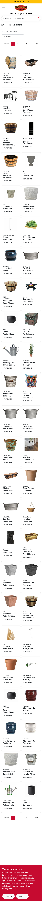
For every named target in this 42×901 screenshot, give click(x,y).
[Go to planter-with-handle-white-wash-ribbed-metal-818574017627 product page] (31, 767)
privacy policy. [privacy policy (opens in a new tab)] (12, 883)
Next (36, 44)
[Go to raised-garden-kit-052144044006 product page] (31, 232)
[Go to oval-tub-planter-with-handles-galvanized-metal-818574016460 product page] (31, 263)
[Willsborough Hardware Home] (21, 8)
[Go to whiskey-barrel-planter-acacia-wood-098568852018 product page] (11, 137)
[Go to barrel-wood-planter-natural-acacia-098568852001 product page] (31, 104)
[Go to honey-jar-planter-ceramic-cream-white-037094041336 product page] (31, 736)
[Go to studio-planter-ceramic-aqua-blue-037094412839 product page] (11, 263)
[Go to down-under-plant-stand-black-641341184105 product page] (31, 295)
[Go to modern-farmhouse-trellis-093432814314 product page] (31, 137)
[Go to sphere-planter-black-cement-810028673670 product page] (11, 327)
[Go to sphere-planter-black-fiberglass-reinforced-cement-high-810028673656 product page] (11, 704)
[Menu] (3, 6)
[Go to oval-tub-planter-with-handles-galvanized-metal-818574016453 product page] (11, 514)
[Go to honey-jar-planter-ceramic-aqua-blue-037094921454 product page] (11, 736)
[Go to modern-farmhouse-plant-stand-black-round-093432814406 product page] (11, 546)
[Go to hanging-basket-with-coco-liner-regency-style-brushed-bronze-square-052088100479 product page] (31, 514)
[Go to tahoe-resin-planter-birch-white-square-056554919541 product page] (11, 201)
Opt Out (22, 896)
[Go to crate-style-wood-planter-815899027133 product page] (31, 546)
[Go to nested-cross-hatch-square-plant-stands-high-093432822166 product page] (11, 104)
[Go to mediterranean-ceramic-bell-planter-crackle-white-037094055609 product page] (11, 767)
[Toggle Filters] (39, 36)
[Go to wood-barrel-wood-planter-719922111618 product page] (11, 295)
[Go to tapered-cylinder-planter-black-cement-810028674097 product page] (31, 797)
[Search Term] (21, 18)
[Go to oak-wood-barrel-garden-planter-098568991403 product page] (31, 71)
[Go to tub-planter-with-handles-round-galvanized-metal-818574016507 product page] (31, 421)
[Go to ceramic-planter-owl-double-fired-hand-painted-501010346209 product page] (31, 389)
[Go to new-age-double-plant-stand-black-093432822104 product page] (31, 452)
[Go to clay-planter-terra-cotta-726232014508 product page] (11, 672)
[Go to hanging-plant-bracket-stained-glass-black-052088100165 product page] (31, 672)
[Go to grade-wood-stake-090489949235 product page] (11, 641)
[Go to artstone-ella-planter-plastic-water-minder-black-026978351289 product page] (31, 577)
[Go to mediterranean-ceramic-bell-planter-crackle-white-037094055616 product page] (31, 201)
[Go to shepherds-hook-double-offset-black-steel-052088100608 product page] (31, 641)
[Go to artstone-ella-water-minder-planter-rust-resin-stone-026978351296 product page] (11, 609)
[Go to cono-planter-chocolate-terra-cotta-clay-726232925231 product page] (31, 483)
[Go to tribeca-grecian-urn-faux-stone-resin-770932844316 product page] (31, 169)
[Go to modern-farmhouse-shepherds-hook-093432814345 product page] (11, 232)
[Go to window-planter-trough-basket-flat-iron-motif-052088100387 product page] (11, 483)
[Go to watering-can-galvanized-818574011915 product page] (11, 357)
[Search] (38, 18)
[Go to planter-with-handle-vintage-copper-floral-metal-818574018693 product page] (11, 452)
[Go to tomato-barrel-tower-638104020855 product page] (31, 357)
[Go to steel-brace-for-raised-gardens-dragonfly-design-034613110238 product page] (31, 327)
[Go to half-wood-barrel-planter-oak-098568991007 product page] (11, 169)
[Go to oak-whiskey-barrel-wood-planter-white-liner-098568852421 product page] (11, 71)
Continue (8, 896)
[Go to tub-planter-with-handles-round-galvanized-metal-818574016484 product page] (11, 421)
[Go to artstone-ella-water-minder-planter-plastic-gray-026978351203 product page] (11, 577)
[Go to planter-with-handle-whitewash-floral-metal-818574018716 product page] (11, 389)
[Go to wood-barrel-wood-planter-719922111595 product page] (31, 609)
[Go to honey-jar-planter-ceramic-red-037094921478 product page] (31, 704)
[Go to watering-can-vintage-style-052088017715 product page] (11, 797)
